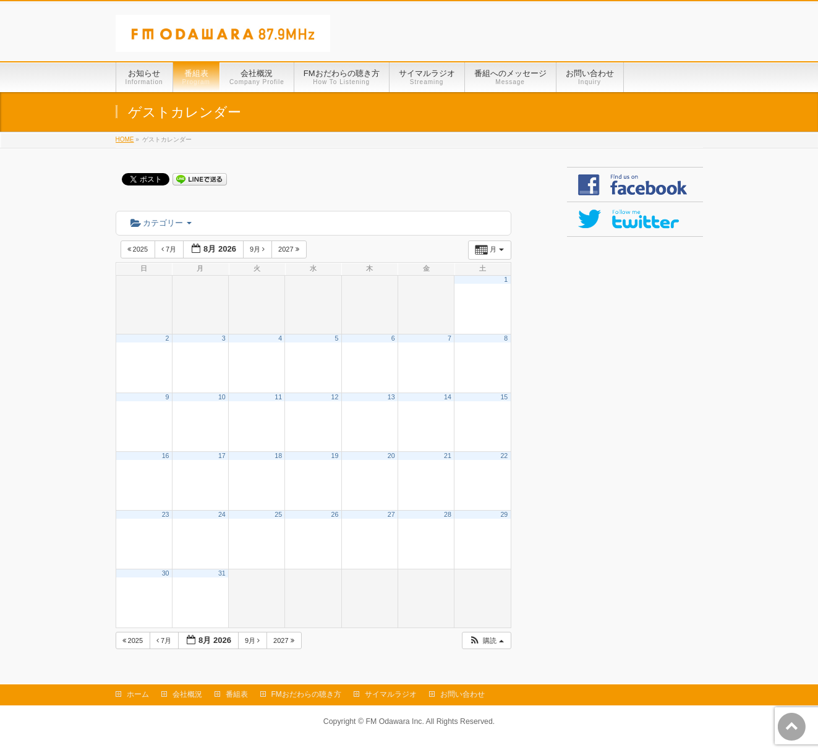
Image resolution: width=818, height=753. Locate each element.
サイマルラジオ (391, 694)
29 (504, 514)
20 (391, 455)
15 (504, 397)
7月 (169, 249)
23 (165, 514)
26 (335, 514)
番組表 (237, 694)
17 (222, 455)
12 (335, 397)
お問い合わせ (462, 694)
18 (278, 455)
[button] (485, 640)
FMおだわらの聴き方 (306, 694)
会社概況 (187, 694)
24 (222, 514)
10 (222, 397)
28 (447, 514)
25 (278, 514)
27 (391, 514)
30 (165, 573)
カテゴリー (161, 223)
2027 (289, 249)
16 (165, 455)
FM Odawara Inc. (394, 721)
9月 (258, 249)
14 (447, 397)
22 (504, 455)
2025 (138, 249)
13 (391, 397)
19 (335, 455)
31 (222, 573)
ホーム (138, 694)
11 (278, 397)
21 (447, 455)
